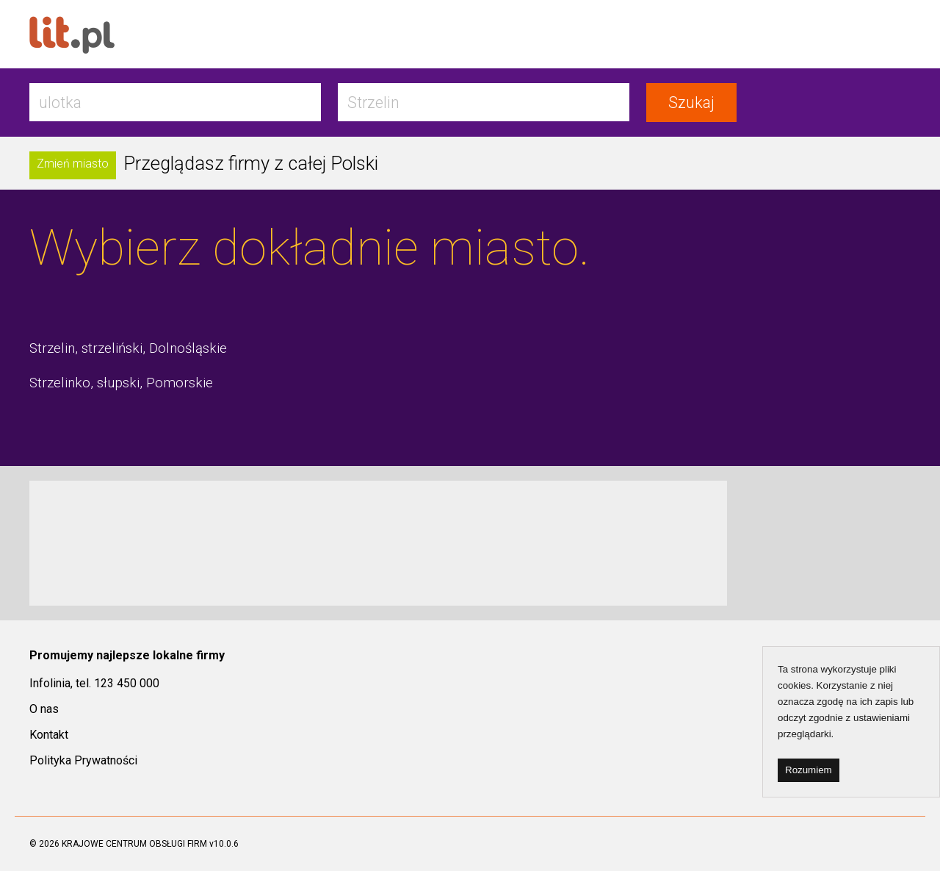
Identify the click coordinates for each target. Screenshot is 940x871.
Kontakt (48, 735)
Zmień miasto (73, 164)
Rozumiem (808, 769)
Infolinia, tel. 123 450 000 (94, 683)
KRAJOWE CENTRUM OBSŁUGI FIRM (134, 844)
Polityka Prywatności (83, 760)
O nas (44, 709)
